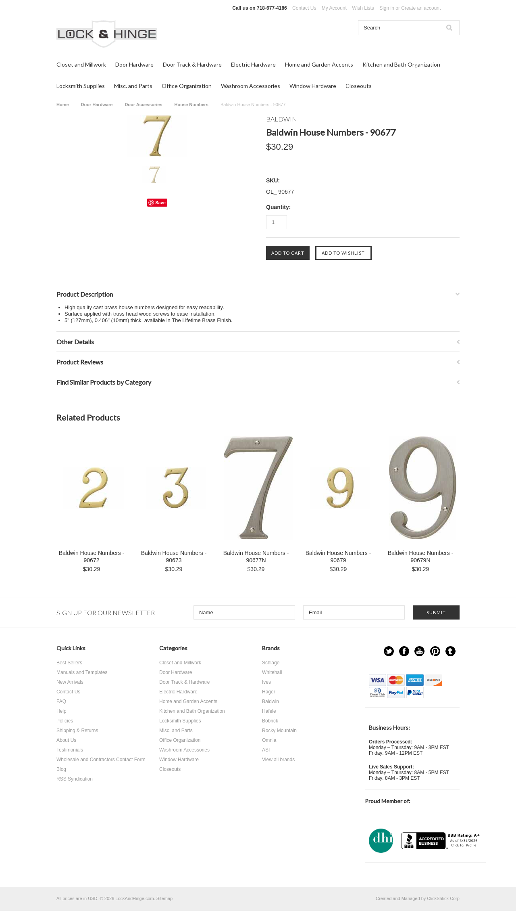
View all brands (278, 759)
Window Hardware (312, 85)
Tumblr (450, 651)
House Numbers (191, 104)
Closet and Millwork (81, 64)
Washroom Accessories (250, 85)
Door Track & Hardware (192, 64)
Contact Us (304, 8)
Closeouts (358, 85)
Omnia (269, 740)
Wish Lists (363, 8)
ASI (266, 750)
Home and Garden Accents (319, 64)
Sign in (386, 8)
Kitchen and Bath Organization (401, 64)
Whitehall (272, 672)
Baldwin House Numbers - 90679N (421, 556)
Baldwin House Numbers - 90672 (92, 556)
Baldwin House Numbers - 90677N (256, 556)
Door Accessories (143, 104)
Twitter (389, 651)
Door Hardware (134, 64)
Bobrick (270, 721)
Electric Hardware (253, 64)
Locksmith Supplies (80, 85)
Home (62, 104)
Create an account (421, 8)
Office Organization (187, 85)
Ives (266, 682)
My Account (334, 8)
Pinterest (435, 651)
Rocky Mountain (279, 730)
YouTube (419, 651)
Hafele (269, 711)
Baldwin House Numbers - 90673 (174, 556)
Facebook (404, 651)
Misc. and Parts (133, 85)
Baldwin (270, 701)
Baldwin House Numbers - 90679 (338, 556)
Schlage (270, 663)
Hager (268, 692)
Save (160, 202)
